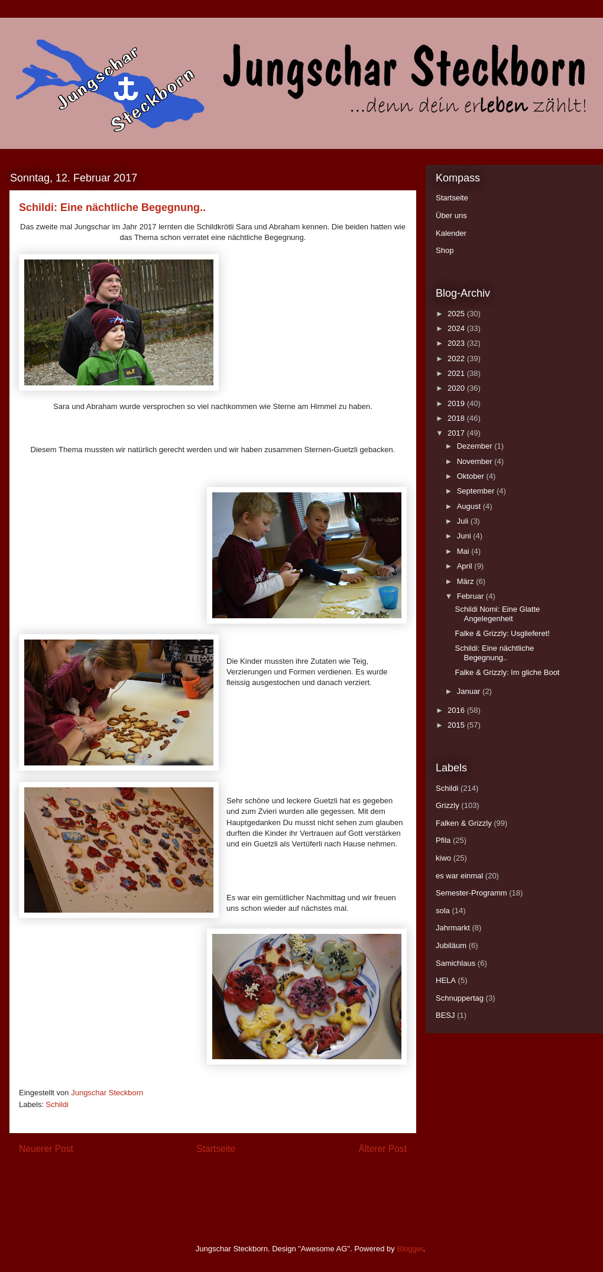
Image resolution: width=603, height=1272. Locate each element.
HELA (446, 980)
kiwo (443, 858)
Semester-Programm (471, 892)
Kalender (451, 233)
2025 (457, 313)
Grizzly (447, 805)
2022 (457, 358)
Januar (469, 691)
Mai (464, 551)
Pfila (443, 840)
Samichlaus (455, 963)
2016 (457, 710)
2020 (457, 388)
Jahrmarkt (453, 927)
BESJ (445, 1015)
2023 (457, 343)
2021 (457, 373)
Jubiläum (451, 945)
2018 (457, 418)
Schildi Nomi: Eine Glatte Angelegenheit (497, 614)
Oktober (472, 476)
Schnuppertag (460, 998)
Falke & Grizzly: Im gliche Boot (507, 672)
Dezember (476, 446)
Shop (444, 250)
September (477, 490)
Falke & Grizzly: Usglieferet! (502, 633)
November (476, 461)
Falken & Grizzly (464, 823)
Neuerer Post (46, 1149)
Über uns (451, 215)
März (466, 581)
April (466, 566)
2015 (457, 725)
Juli (464, 521)
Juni (465, 535)
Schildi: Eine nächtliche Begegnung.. (494, 653)
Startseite (215, 1149)
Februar (471, 596)
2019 (457, 403)
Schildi (57, 1104)
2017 (457, 433)
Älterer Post (383, 1149)
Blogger (410, 1248)
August (470, 506)
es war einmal (459, 875)
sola (443, 910)
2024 (457, 328)
